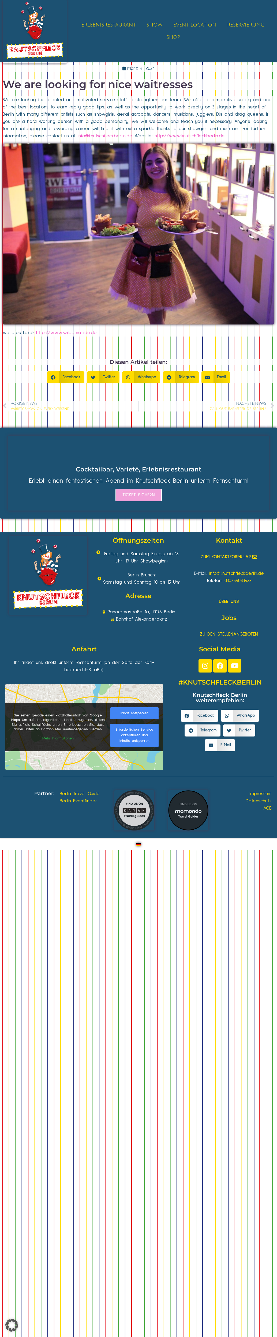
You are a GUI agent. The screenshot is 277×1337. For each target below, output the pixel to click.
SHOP (173, 37)
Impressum (260, 793)
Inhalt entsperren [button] (134, 713)
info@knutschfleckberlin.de (105, 136)
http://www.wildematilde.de (66, 332)
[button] (66, 377)
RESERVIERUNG (246, 25)
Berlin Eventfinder (78, 801)
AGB (267, 808)
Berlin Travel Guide (80, 793)
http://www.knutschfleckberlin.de (190, 136)
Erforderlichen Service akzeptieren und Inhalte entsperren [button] (134, 734)
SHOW (155, 25)
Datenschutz (259, 801)
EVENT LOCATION (194, 25)
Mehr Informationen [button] (58, 738)
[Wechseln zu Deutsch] (138, 844)
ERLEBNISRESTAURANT (108, 25)
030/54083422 (238, 580)
